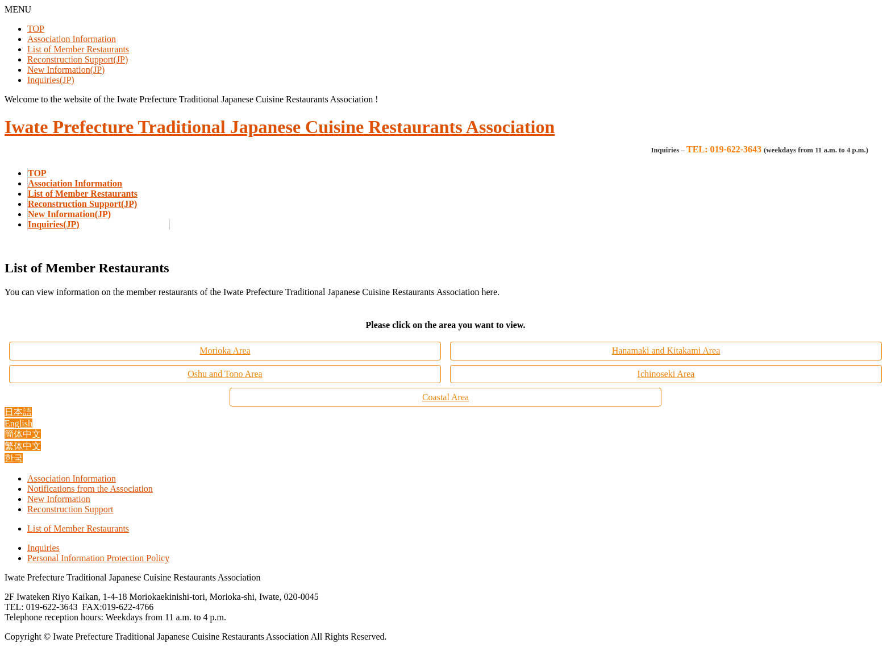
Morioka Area (224, 350)
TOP (35, 29)
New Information (58, 499)
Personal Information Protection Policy (98, 558)
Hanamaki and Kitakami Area (666, 350)
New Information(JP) (66, 69)
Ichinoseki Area (666, 374)
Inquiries (43, 548)
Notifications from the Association (90, 489)
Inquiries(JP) (50, 80)
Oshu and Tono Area (225, 374)
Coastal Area (445, 397)
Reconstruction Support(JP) (77, 59)
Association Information (71, 39)
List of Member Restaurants (78, 49)
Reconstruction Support (70, 509)
